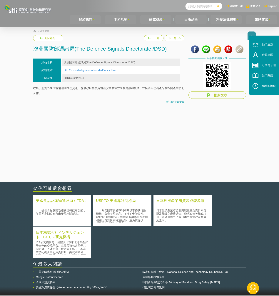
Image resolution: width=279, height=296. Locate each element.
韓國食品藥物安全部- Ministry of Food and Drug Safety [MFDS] (181, 250)
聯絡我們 (140, 280)
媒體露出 (261, 19)
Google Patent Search (49, 245)
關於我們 (85, 19)
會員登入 (255, 6)
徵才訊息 (163, 275)
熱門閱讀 (266, 77)
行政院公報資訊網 (153, 255)
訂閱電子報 (236, 6)
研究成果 (155, 19)
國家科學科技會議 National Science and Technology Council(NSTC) (185, 240)
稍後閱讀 (268, 88)
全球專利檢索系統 (153, 245)
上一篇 (153, 37)
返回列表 (49, 38)
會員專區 (266, 57)
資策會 (192, 275)
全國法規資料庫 (45, 250)
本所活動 (120, 19)
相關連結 (214, 275)
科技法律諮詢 (226, 19)
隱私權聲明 (141, 275)
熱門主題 (266, 46)
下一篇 (174, 38)
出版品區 (191, 19)
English (272, 6)
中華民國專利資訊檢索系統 (52, 240)
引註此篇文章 (177, 102)
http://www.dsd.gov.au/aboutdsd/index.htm (90, 70)
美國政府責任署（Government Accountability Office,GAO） (72, 255)
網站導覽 (163, 280)
